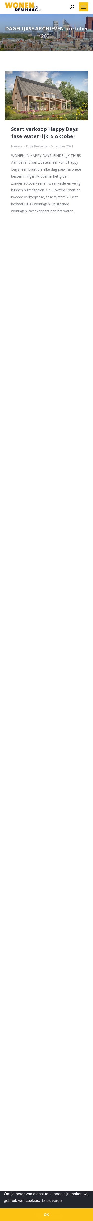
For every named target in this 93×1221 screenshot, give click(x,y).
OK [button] (46, 1215)
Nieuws (16, 146)
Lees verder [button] (52, 1200)
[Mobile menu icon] (83, 6)
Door (36, 146)
